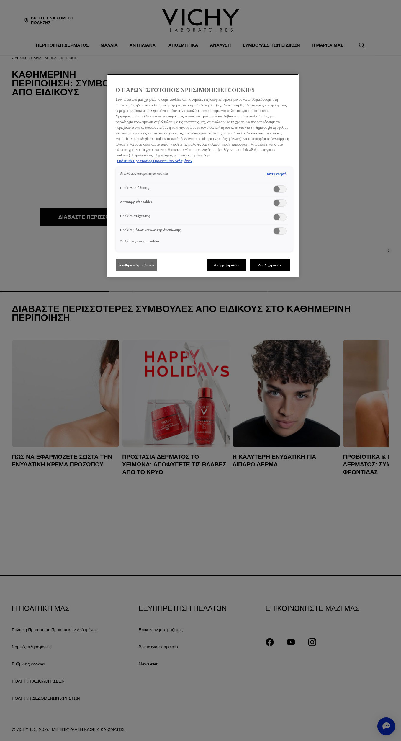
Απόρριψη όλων (226, 265)
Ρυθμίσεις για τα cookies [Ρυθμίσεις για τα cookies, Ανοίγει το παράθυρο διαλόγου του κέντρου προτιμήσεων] (140, 241)
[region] (203, 175)
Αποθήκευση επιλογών (137, 265)
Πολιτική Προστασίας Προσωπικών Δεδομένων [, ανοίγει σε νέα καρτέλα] (154, 161)
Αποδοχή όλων (269, 265)
